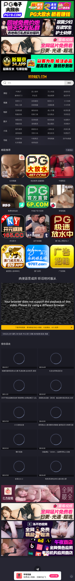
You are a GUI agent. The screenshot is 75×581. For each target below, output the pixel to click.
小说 (5, 130)
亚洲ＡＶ (18, 101)
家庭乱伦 (34, 129)
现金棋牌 (51, 95)
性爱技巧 (67, 133)
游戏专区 (67, 91)
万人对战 (51, 91)
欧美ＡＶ (51, 101)
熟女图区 (51, 124)
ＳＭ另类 (67, 105)
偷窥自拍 (18, 120)
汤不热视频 (67, 138)
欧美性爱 (67, 110)
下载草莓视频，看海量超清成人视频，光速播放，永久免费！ (44, 327)
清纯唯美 (34, 124)
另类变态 (67, 114)
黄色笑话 (51, 133)
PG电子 (18, 91)
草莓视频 (51, 138)
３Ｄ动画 (67, 101)
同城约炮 (18, 138)
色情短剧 (34, 142)
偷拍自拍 (34, 110)
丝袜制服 (34, 105)
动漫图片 (67, 120)
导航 (5, 140)
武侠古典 (67, 129)
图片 (5, 121)
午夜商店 (34, 138)
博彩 (5, 93)
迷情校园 (18, 133)
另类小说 (34, 133)
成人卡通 (51, 110)
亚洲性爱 (18, 110)
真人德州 (34, 91)
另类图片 (67, 124)
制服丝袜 (18, 114)
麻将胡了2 (18, 95)
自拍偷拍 (34, 101)
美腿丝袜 (18, 124)
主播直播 (51, 105)
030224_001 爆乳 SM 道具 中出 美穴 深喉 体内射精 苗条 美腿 (25, 334)
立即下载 (54, 576)
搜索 (69, 83)
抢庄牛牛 (67, 95)
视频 (5, 102)
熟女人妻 (18, 105)
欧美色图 (51, 120)
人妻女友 (51, 129)
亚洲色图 (34, 120)
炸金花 (34, 95)
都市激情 (18, 129)
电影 (5, 112)
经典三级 (34, 114)
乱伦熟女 (51, 114)
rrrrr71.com (37, 77)
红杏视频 (18, 142)
